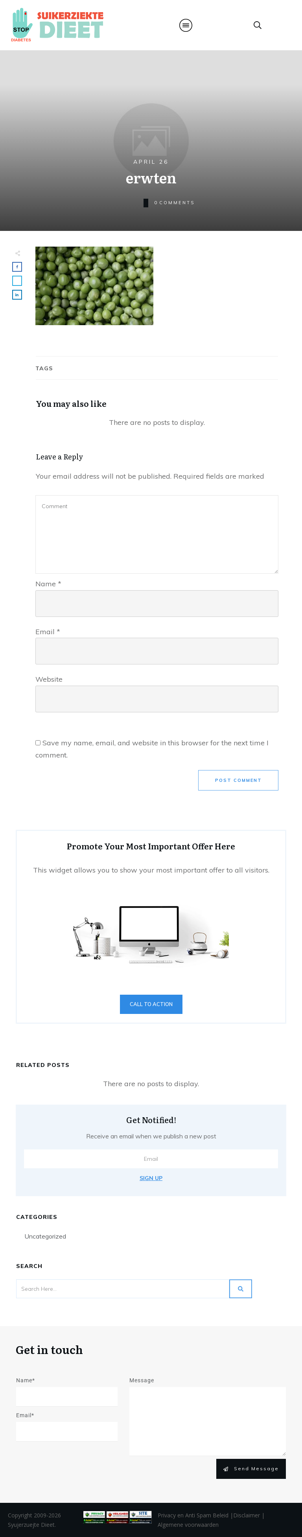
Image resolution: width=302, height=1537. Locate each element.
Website (49, 679)
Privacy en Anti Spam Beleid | (195, 1515)
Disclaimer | (249, 1515)
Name (48, 583)
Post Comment (238, 780)
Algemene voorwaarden (188, 1524)
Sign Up (151, 1178)
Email (47, 631)
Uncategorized (45, 1236)
